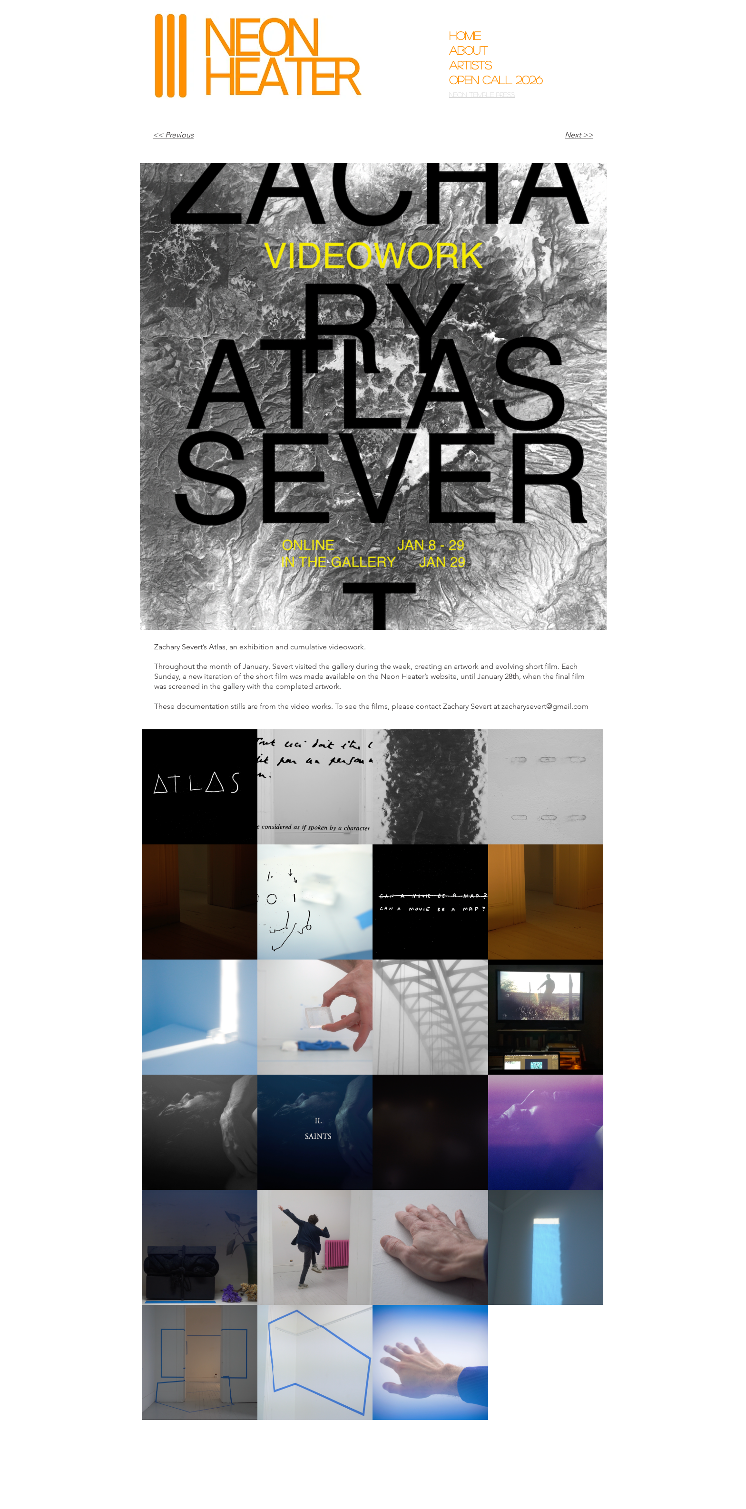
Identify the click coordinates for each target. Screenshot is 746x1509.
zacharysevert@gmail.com (545, 706)
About (468, 50)
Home (465, 35)
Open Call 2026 (489, 79)
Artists (470, 64)
